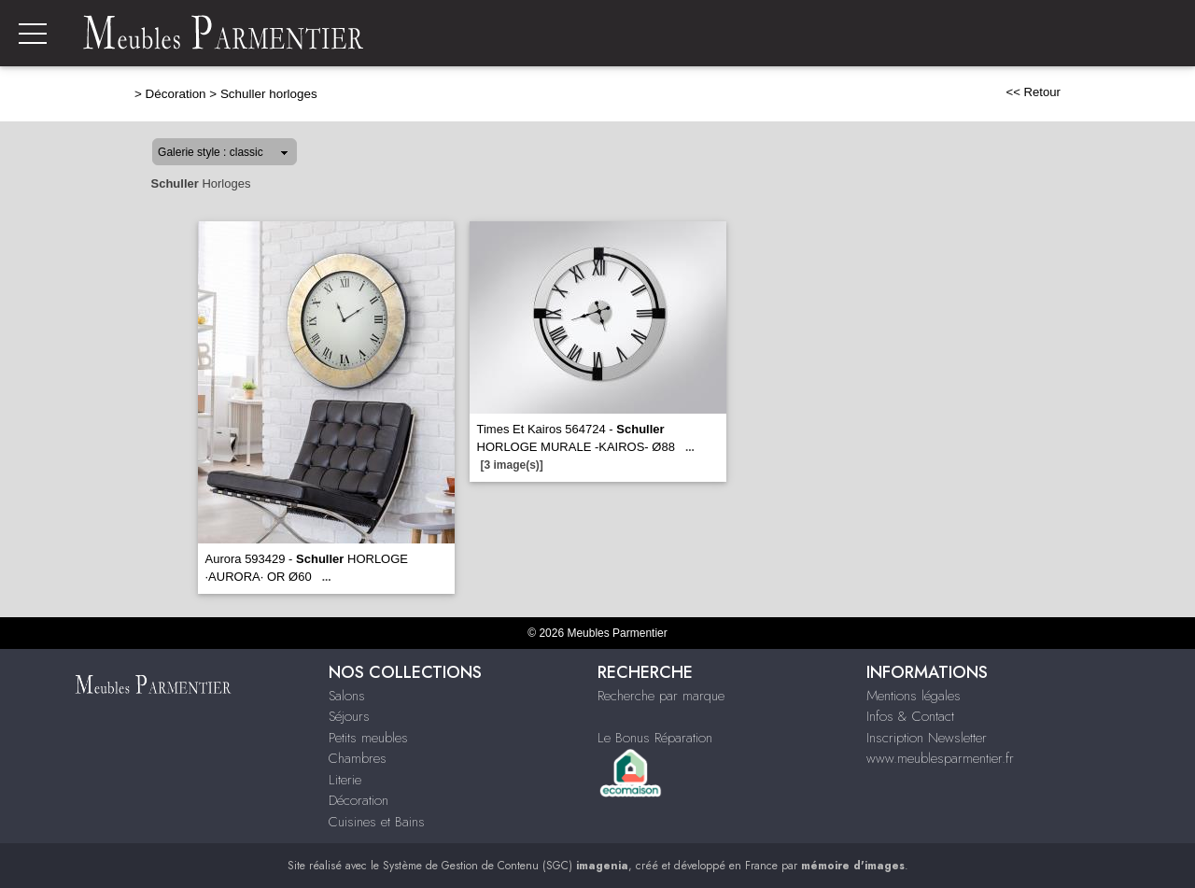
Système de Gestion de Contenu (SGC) (505, 865)
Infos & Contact (910, 716)
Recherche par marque (661, 695)
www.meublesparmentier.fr (940, 758)
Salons (347, 695)
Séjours (349, 716)
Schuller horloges (268, 94)
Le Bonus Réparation (655, 737)
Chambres (358, 758)
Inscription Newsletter (926, 737)
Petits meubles (368, 737)
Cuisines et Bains (377, 821)
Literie (345, 779)
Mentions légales (913, 695)
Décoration (176, 94)
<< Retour (1033, 92)
